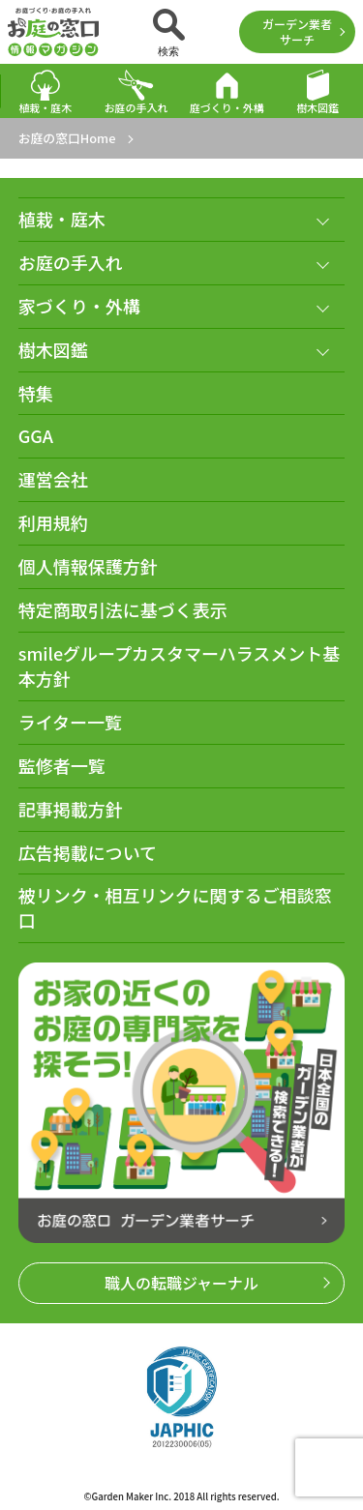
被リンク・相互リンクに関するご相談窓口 (175, 908)
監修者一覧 (62, 766)
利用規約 (53, 523)
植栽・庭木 (45, 91)
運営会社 (53, 479)
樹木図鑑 (317, 91)
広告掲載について (87, 853)
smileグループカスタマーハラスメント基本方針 (179, 666)
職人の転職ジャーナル (181, 1282)
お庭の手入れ (136, 91)
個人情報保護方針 (88, 566)
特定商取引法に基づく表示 (122, 610)
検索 (169, 33)
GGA (35, 436)
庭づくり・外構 (227, 91)
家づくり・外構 (79, 305)
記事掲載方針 (70, 809)
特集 (35, 393)
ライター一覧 (70, 722)
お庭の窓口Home (67, 138)
